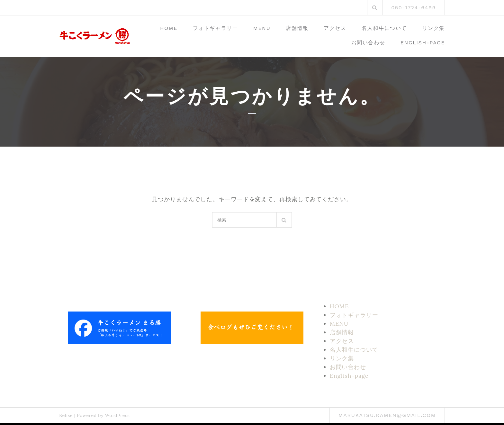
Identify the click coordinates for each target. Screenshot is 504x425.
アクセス (335, 28)
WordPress (117, 415)
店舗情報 (297, 28)
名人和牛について (384, 28)
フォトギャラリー (215, 28)
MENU (261, 28)
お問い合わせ (368, 43)
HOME (168, 28)
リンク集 (433, 28)
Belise (66, 415)
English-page (423, 43)
